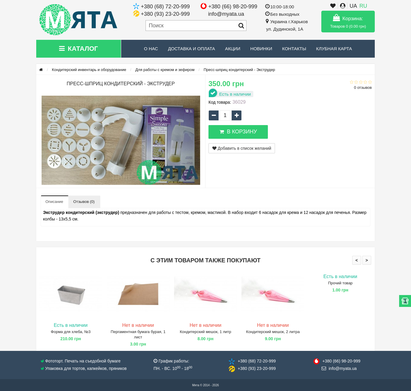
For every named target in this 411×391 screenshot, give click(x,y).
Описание (54, 201)
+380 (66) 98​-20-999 (341, 361)
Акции (232, 48)
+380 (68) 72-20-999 (165, 7)
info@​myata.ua (343, 368)
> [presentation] (367, 260)
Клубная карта (334, 48)
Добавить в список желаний (241, 148)
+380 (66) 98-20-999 (232, 7)
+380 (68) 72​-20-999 (257, 361)
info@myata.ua (226, 14)
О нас (151, 48)
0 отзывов (363, 87)
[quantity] (225, 115)
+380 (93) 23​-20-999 (257, 368)
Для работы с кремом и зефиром (165, 69)
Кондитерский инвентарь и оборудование (89, 69)
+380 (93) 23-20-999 (165, 14)
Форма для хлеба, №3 (71, 331)
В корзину (238, 132)
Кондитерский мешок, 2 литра (273, 331)
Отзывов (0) (84, 201)
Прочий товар (340, 283)
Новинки (261, 48)
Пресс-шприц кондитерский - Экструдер (239, 69)
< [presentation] (356, 260)
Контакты (294, 48)
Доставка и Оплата (191, 48)
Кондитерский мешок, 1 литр (205, 331)
